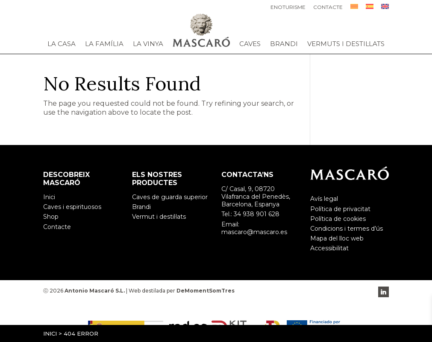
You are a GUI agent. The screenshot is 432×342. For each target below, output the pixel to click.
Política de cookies (338, 219)
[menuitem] (354, 9)
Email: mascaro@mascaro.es (254, 228)
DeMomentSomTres (205, 290)
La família (104, 44)
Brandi (284, 44)
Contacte (328, 7)
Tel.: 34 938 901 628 (250, 214)
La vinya (148, 44)
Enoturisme (288, 7)
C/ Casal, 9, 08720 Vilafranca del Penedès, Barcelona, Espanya (255, 196)
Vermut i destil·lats (159, 216)
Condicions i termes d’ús (346, 228)
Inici (50, 333)
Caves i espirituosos (72, 207)
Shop (51, 216)
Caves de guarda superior (170, 197)
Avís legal (324, 199)
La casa (61, 44)
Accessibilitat (329, 248)
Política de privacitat (340, 209)
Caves (250, 44)
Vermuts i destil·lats (346, 44)
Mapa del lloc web (337, 238)
